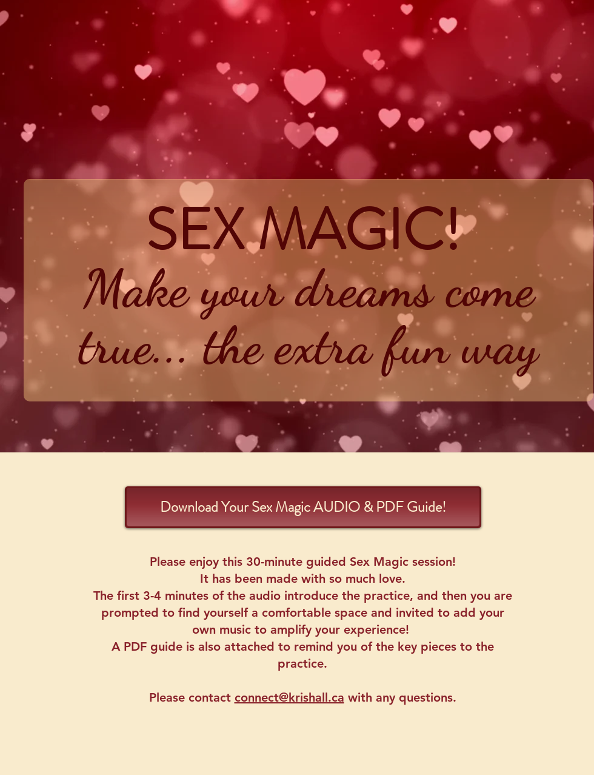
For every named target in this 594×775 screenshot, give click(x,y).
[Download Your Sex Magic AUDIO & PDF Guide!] (303, 507)
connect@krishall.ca (289, 697)
